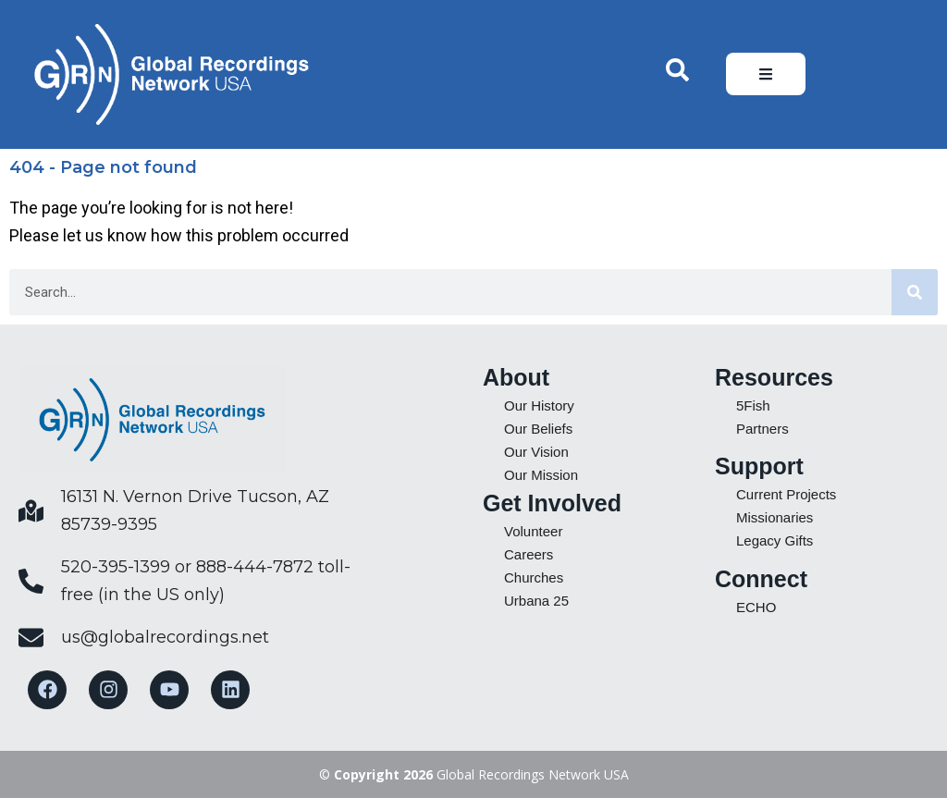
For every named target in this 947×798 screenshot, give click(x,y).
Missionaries (774, 517)
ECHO (756, 607)
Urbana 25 (536, 600)
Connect (761, 579)
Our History (539, 405)
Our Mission (541, 475)
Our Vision (536, 452)
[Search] (915, 292)
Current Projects (786, 494)
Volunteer (533, 531)
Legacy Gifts (774, 540)
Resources (774, 377)
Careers (528, 554)
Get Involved (552, 503)
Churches (533, 577)
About (516, 377)
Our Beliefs (538, 428)
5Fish (753, 405)
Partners (762, 428)
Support (759, 466)
